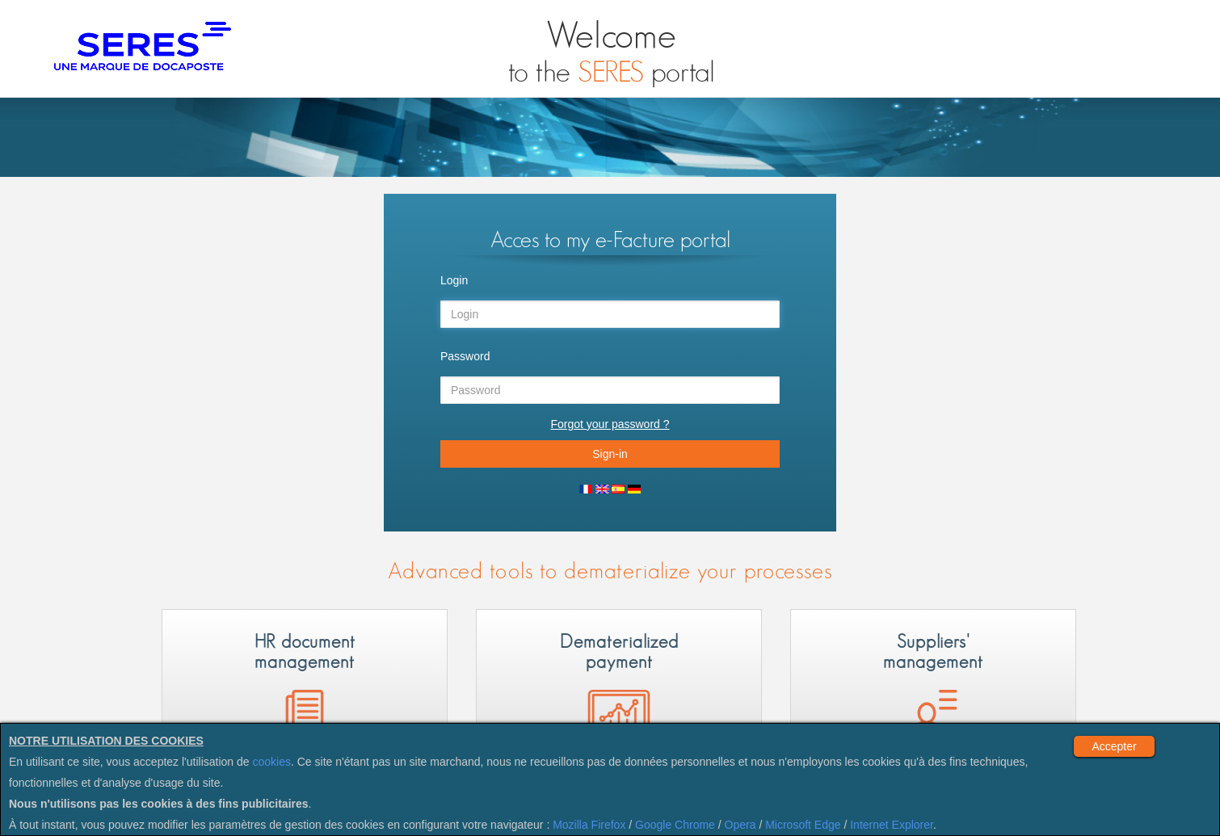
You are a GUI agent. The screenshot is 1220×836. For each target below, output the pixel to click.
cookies (272, 761)
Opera (740, 824)
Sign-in (610, 453)
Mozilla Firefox (589, 824)
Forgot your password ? (609, 424)
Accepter (1114, 746)
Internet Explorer (891, 824)
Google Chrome (675, 824)
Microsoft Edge (802, 824)
